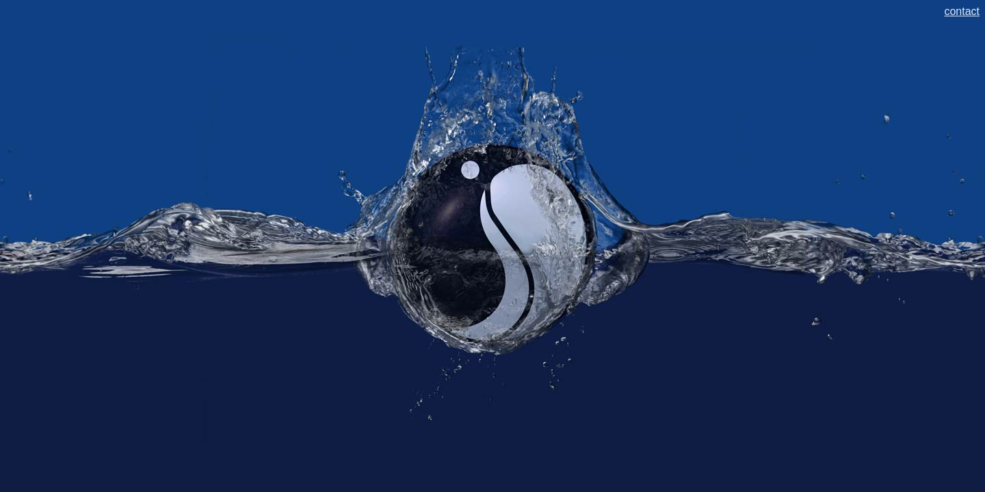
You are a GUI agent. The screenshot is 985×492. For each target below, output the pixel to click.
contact (962, 11)
